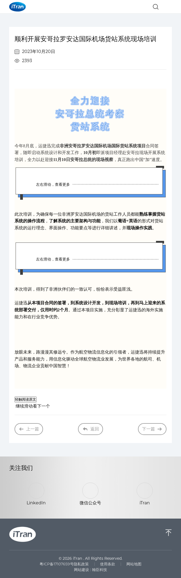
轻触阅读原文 (25, 399)
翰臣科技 (99, 569)
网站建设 (81, 569)
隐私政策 (81, 564)
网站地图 (133, 564)
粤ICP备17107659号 (57, 564)
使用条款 (107, 564)
